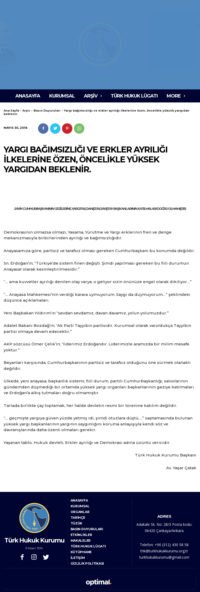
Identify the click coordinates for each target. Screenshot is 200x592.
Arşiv (26, 110)
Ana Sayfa (11, 110)
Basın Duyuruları (47, 110)
